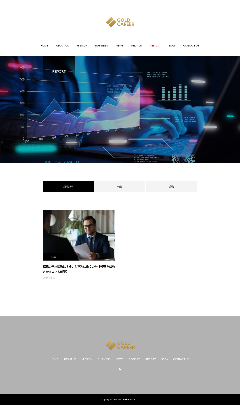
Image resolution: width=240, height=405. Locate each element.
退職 (171, 186)
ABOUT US (62, 45)
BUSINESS (101, 45)
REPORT (155, 45)
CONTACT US (191, 45)
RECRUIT (136, 45)
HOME (44, 45)
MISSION (82, 45)
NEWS (119, 45)
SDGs (172, 45)
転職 (119, 186)
